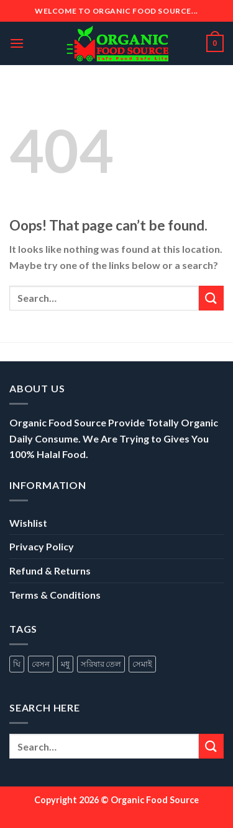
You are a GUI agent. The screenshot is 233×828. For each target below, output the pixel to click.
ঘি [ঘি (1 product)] (17, 664)
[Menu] (16, 43)
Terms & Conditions (55, 595)
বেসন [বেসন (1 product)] (41, 664)
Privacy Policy (41, 546)
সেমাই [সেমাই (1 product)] (142, 664)
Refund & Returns (50, 570)
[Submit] (211, 298)
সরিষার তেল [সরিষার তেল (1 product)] (101, 664)
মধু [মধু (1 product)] (65, 664)
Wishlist (28, 523)
